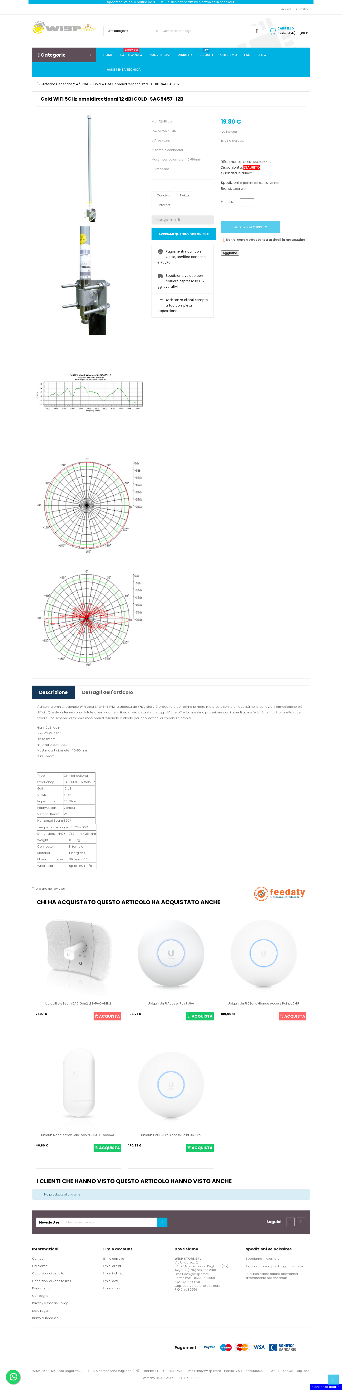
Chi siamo (40, 1266)
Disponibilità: (232, 167)
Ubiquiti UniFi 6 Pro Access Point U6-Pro (171, 1135)
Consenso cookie (326, 1387)
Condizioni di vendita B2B (51, 1281)
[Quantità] (247, 202)
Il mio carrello (113, 1258)
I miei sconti (112, 1288)
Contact (38, 1258)
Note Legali (40, 1310)
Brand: (226, 188)
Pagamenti (40, 1288)
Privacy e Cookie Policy (50, 1303)
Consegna (40, 1295)
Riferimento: (231, 162)
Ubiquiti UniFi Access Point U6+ (171, 1003)
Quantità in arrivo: (236, 173)
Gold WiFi (240, 188)
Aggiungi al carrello (250, 227)
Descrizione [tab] (53, 692)
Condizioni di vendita (48, 1273)
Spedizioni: (230, 183)
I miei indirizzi (113, 1273)
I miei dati (110, 1281)
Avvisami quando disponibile (184, 234)
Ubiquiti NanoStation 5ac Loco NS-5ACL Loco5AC (78, 1135)
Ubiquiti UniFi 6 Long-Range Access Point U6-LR (263, 1003)
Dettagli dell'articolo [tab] (107, 692)
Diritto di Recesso (45, 1318)
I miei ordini (112, 1266)
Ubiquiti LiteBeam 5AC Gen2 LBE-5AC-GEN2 (78, 1003)
